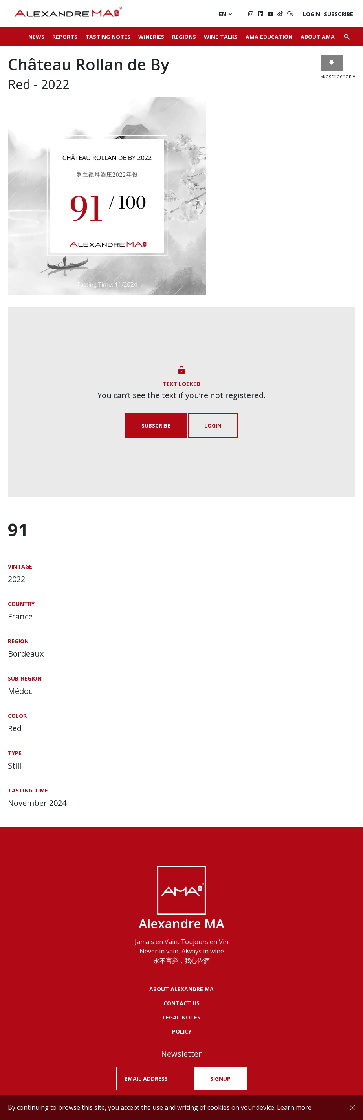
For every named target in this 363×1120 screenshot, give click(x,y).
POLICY (181, 1031)
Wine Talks (221, 36)
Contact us (181, 1003)
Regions (184, 36)
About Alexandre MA (181, 989)
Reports (64, 36)
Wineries (151, 36)
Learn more (294, 1107)
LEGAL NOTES (181, 1017)
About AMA (318, 36)
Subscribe (338, 14)
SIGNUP (220, 1078)
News (36, 36)
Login (311, 14)
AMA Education (269, 36)
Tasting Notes (107, 36)
